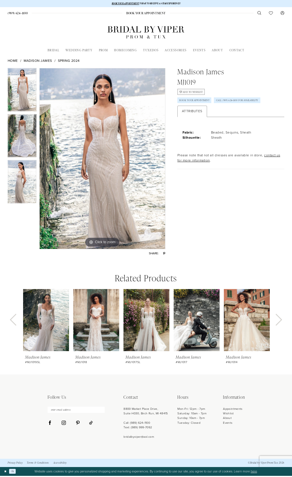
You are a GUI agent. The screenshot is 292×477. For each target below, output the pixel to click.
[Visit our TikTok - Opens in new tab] (91, 426)
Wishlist (228, 414)
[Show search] (259, 14)
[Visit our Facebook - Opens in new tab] (50, 426)
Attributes (192, 127)
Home (13, 62)
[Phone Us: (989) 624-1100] (18, 14)
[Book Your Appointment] (146, 14)
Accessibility (60, 464)
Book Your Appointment (199, 105)
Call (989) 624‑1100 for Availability (206, 115)
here (254, 472)
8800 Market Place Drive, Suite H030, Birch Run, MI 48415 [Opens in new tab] (145, 412)
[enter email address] (76, 412)
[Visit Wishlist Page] (271, 14)
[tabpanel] (22, 92)
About (227, 419)
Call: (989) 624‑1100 (136, 423)
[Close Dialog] (6, 472)
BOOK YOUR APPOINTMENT (119, 4)
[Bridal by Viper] (146, 33)
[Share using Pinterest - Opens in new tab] (164, 254)
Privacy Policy (15, 464)
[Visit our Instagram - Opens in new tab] (63, 426)
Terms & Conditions (38, 464)
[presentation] (46, 321)
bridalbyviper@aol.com (138, 438)
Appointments (232, 410)
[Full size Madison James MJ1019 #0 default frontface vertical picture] (102, 159)
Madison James (38, 62)
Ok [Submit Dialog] (15, 472)
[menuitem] (18, 14)
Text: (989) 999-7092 (137, 428)
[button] (282, 14)
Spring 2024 (69, 62)
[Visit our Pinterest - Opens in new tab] (77, 426)
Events (227, 423)
